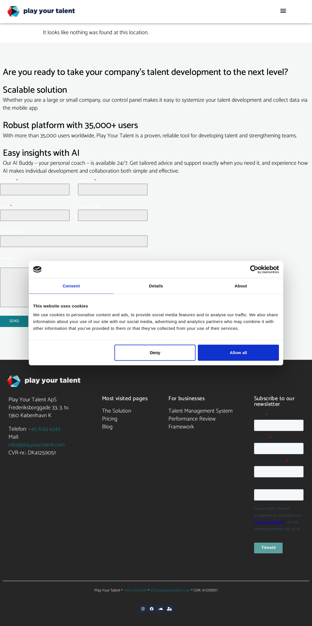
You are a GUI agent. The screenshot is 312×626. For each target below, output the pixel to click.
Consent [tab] (71, 285)
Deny (155, 352)
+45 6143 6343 (44, 427)
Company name (11, 232)
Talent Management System (200, 409)
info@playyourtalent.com (36, 443)
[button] (283, 10)
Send (14, 321)
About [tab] (241, 285)
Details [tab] (156, 285)
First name (9, 180)
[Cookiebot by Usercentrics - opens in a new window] (254, 269)
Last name (87, 180)
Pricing (109, 417)
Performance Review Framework (192, 421)
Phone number (89, 206)
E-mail (6, 206)
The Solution (116, 409)
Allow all (238, 352)
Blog (107, 425)
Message (6, 258)
